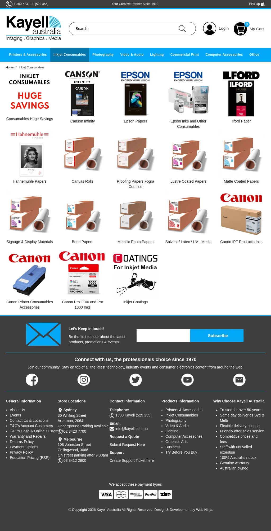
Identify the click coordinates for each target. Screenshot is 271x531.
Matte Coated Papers (241, 181)
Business (172, 447)
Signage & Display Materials (29, 242)
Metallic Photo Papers (135, 242)
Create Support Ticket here (132, 460)
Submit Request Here (127, 444)
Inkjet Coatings (135, 302)
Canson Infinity (82, 121)
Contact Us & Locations (29, 420)
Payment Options (24, 447)
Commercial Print (184, 54)
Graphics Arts (176, 442)
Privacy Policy (21, 452)
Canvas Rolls (82, 181)
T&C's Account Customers (31, 426)
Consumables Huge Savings (29, 119)
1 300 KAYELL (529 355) (31, 4)
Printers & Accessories (28, 54)
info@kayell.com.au (131, 429)
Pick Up (257, 4)
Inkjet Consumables (69, 54)
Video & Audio (131, 54)
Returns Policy (22, 442)
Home (9, 67)
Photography (103, 54)
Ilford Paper (241, 121)
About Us (17, 410)
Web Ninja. (204, 510)
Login (224, 28)
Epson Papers (135, 121)
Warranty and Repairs (28, 436)
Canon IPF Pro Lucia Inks (241, 242)
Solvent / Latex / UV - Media (188, 242)
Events (15, 415)
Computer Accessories (224, 54)
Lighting (157, 54)
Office (254, 54)
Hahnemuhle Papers (30, 181)
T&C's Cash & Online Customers (34, 431)
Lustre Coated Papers (188, 181)
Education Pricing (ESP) (29, 457)
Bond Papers (82, 242)
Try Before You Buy (181, 452)
